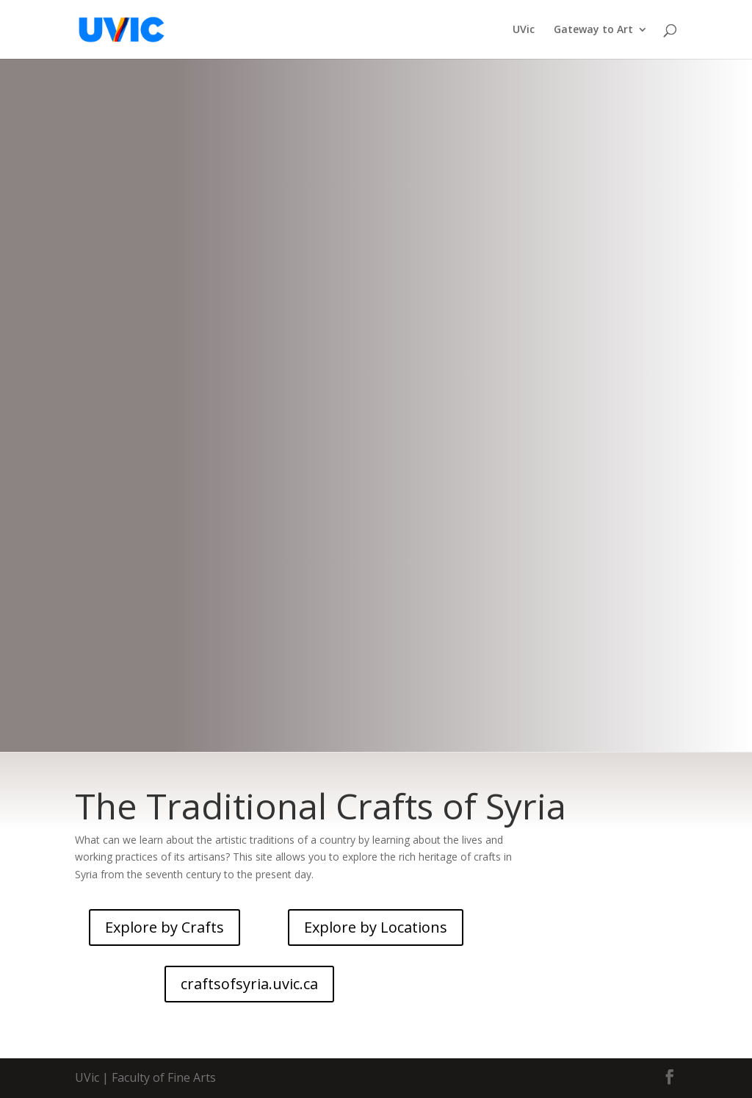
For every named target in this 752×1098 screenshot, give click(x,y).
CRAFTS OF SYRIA (376, 380)
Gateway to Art (593, 30)
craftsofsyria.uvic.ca (376, 500)
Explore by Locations (375, 927)
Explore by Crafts (164, 927)
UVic (524, 30)
